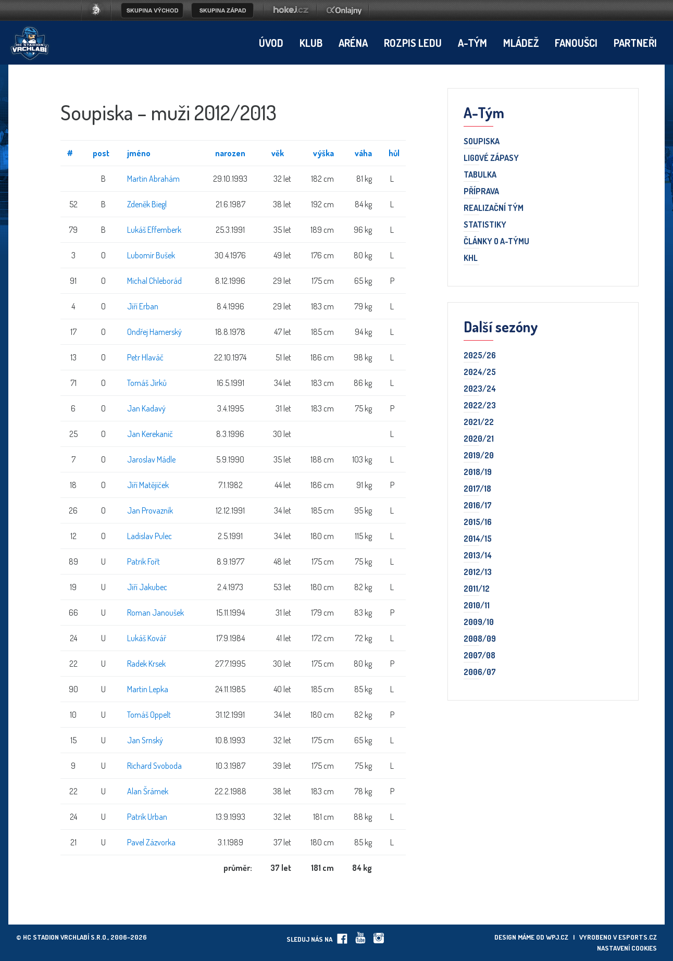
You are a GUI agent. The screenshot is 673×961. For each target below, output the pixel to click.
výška (323, 153)
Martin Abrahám (153, 178)
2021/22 (479, 422)
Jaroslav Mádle (151, 459)
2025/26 (480, 355)
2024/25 (480, 372)
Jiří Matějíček (148, 485)
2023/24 (480, 389)
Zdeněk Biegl (147, 204)
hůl (394, 153)
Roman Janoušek (155, 612)
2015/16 (478, 522)
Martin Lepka (147, 689)
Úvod (271, 42)
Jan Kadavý (146, 408)
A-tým (472, 42)
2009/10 (479, 622)
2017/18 (477, 489)
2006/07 (480, 672)
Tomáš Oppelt (149, 714)
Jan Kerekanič (150, 434)
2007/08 (479, 655)
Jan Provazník (150, 510)
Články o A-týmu (496, 241)
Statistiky (485, 225)
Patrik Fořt (143, 561)
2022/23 (480, 405)
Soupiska (482, 141)
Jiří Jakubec (147, 587)
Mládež (521, 42)
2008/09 (480, 639)
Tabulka (480, 175)
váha (363, 153)
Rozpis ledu (413, 42)
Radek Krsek (146, 663)
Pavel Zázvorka (151, 842)
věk (277, 153)
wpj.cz (557, 937)
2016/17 (478, 505)
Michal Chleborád (154, 281)
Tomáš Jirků (147, 383)
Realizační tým (494, 208)
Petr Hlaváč (145, 357)
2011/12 (477, 589)
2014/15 (478, 539)
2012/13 (478, 572)
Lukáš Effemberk (154, 229)
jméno (139, 153)
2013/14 (478, 555)
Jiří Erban (142, 306)
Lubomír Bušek (151, 255)
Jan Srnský (145, 740)
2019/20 (479, 455)
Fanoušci (576, 42)
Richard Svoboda (154, 765)
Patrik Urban (147, 817)
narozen (230, 153)
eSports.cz (637, 937)
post (101, 153)
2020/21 (479, 439)
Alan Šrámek (147, 791)
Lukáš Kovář (146, 638)
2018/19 (478, 472)
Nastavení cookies (627, 948)
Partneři (635, 42)
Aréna (353, 42)
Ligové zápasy (491, 158)
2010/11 (477, 605)
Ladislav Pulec (149, 536)
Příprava (481, 191)
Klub (311, 42)
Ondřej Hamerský (154, 332)
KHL (471, 258)
